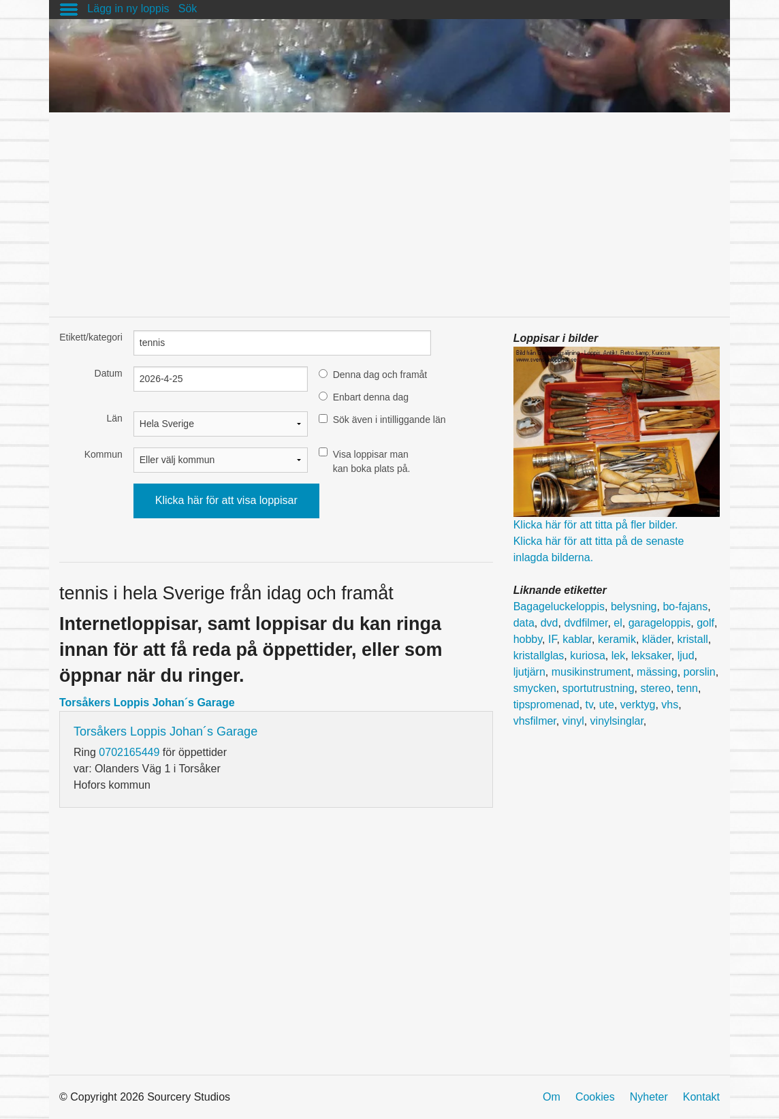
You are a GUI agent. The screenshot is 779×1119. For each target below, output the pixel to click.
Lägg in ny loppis (128, 8)
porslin (700, 672)
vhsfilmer (534, 721)
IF (552, 639)
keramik (617, 639)
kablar (577, 639)
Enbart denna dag (371, 397)
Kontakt (701, 1097)
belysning (634, 606)
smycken (534, 688)
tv (589, 704)
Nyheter (649, 1097)
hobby (527, 639)
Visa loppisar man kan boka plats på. (372, 461)
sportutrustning (598, 688)
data (524, 623)
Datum (109, 373)
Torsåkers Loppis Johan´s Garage (147, 702)
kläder (656, 639)
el (618, 623)
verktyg (638, 704)
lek (618, 655)
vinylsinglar (616, 721)
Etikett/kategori (91, 337)
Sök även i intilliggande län (389, 419)
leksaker (651, 655)
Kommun (103, 454)
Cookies (595, 1097)
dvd (549, 623)
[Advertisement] (389, 207)
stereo (655, 688)
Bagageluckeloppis (559, 606)
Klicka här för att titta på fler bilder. (595, 525)
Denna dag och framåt (380, 374)
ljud (686, 655)
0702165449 (129, 752)
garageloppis (660, 623)
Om (551, 1097)
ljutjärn (529, 672)
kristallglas (539, 655)
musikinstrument (591, 672)
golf (705, 623)
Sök (187, 8)
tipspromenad (546, 704)
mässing (657, 672)
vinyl (573, 721)
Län (114, 418)
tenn (687, 688)
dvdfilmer (585, 623)
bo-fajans (685, 606)
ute (606, 704)
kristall (692, 639)
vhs (669, 704)
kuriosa (587, 655)
